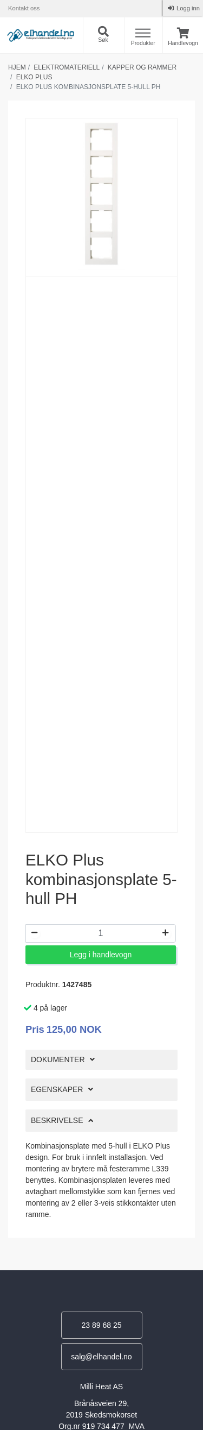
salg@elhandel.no (101, 1356)
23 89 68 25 (102, 1325)
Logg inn (187, 8)
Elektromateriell (67, 67)
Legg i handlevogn (101, 954)
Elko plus (34, 77)
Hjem (17, 67)
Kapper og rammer (142, 67)
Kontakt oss (24, 8)
